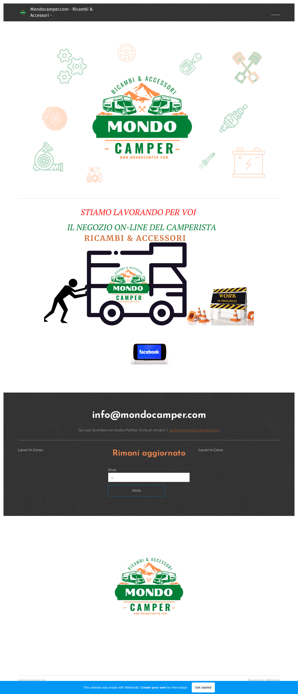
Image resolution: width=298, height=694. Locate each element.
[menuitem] (274, 12)
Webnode (273, 680)
